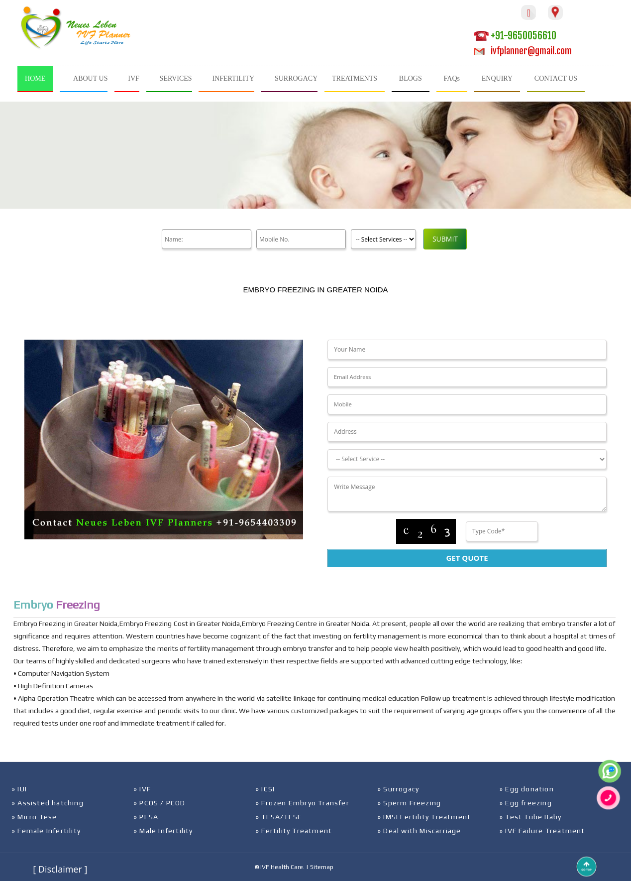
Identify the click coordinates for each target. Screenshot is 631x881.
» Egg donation (527, 789)
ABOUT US (90, 78)
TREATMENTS (354, 78)
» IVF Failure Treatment (542, 831)
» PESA (146, 817)
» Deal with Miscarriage (419, 831)
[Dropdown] (466, 459)
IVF (133, 78)
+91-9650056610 (515, 35)
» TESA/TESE (279, 817)
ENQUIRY (497, 78)
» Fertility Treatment (294, 831)
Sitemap (321, 867)
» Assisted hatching (48, 803)
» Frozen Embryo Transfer (302, 803)
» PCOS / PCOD (160, 803)
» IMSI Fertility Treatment (424, 817)
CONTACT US (555, 78)
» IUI (19, 789)
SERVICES (176, 78)
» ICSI (265, 789)
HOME (35, 78)
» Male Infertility (163, 831)
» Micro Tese (34, 817)
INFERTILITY (233, 78)
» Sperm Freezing (409, 803)
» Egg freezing (526, 803)
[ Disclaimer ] (60, 869)
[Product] (383, 239)
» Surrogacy (398, 789)
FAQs (452, 78)
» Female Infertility (46, 831)
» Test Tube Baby (530, 817)
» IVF (142, 789)
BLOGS (410, 78)
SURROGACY (296, 78)
